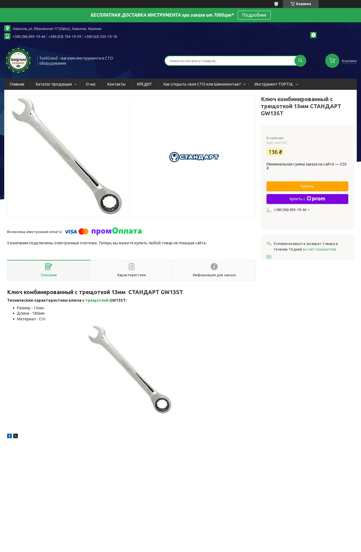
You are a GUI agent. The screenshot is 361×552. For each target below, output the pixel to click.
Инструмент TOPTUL (274, 84)
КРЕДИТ (144, 84)
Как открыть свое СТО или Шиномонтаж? (202, 84)
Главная (17, 84)
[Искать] (300, 61)
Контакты (116, 84)
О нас (91, 84)
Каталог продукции (54, 84)
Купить (307, 186)
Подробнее (254, 15)
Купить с (307, 198)
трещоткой (97, 300)
